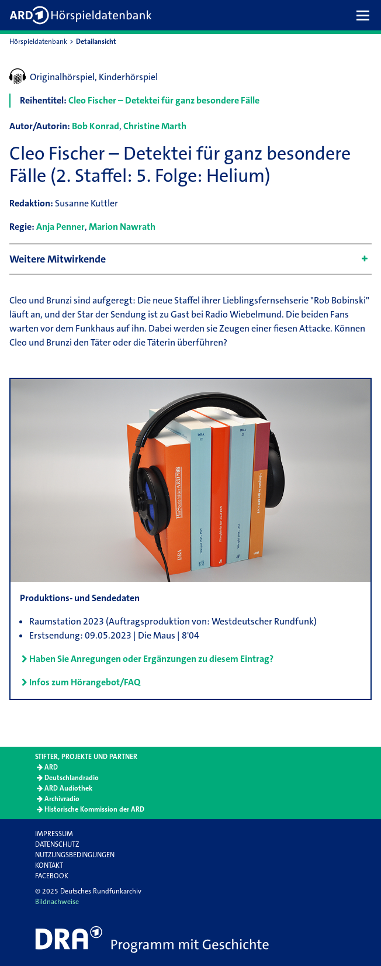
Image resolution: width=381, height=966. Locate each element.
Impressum (54, 834)
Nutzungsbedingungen (75, 855)
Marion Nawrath (122, 226)
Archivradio (61, 798)
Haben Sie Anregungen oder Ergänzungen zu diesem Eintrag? (151, 659)
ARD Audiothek (68, 788)
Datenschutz (57, 844)
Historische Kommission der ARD (94, 809)
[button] (366, 15)
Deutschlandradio (71, 777)
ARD (51, 767)
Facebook (51, 876)
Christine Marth (154, 126)
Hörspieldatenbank (38, 41)
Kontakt (49, 865)
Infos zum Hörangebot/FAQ (84, 682)
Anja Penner (60, 226)
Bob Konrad (95, 126)
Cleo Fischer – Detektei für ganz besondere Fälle (163, 100)
